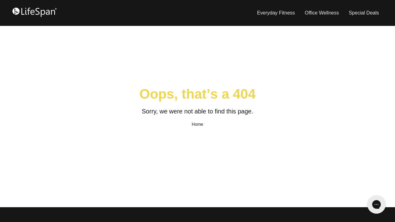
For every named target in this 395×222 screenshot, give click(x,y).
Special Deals (364, 12)
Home (197, 124)
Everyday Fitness (276, 12)
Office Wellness (322, 12)
